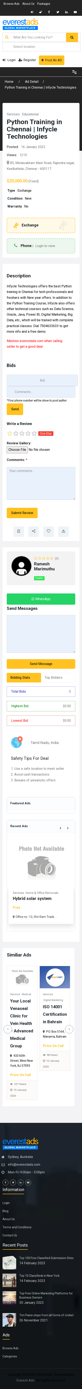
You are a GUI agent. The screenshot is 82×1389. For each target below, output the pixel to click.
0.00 (67, 706)
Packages (43, 3)
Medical (29, 994)
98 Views (54, 1055)
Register (27, 60)
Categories (10, 1356)
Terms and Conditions (17, 1227)
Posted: (13, 147)
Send (15, 409)
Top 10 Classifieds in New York (39, 1275)
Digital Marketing (56, 1000)
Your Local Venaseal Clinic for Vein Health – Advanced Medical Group (24, 1023)
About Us (28, 3)
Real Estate (20, 893)
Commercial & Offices (43, 893)
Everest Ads (25, 1380)
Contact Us (10, 1235)
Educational (30, 114)
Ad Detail (31, 82)
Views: (12, 155)
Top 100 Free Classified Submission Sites (46, 1258)
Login (9, 60)
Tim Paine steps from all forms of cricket (46, 1315)
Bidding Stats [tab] (20, 678)
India (55, 742)
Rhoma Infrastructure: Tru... (39, 898)
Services (13, 114)
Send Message (41, 664)
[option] (41, 881)
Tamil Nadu (39, 742)
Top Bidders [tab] (53, 678)
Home (9, 82)
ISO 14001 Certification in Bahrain (57, 1014)
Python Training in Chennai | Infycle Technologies (40, 87)
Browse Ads (12, 3)
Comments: (17, 460)
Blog (5, 1211)
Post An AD (51, 60)
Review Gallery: (19, 443)
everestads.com (31, 341)
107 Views (22, 1084)
